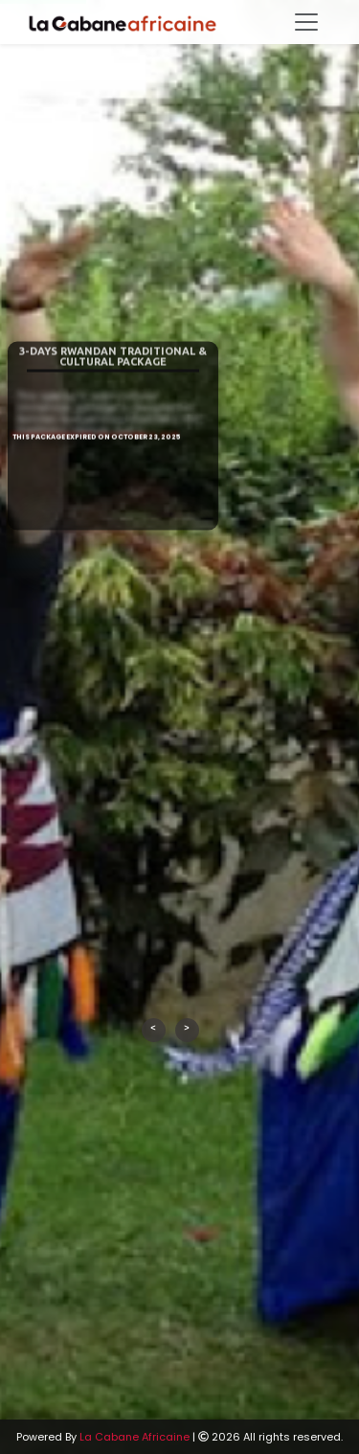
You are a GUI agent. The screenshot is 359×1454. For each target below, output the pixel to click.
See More (115, 534)
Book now (115, 564)
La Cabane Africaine (134, 1436)
